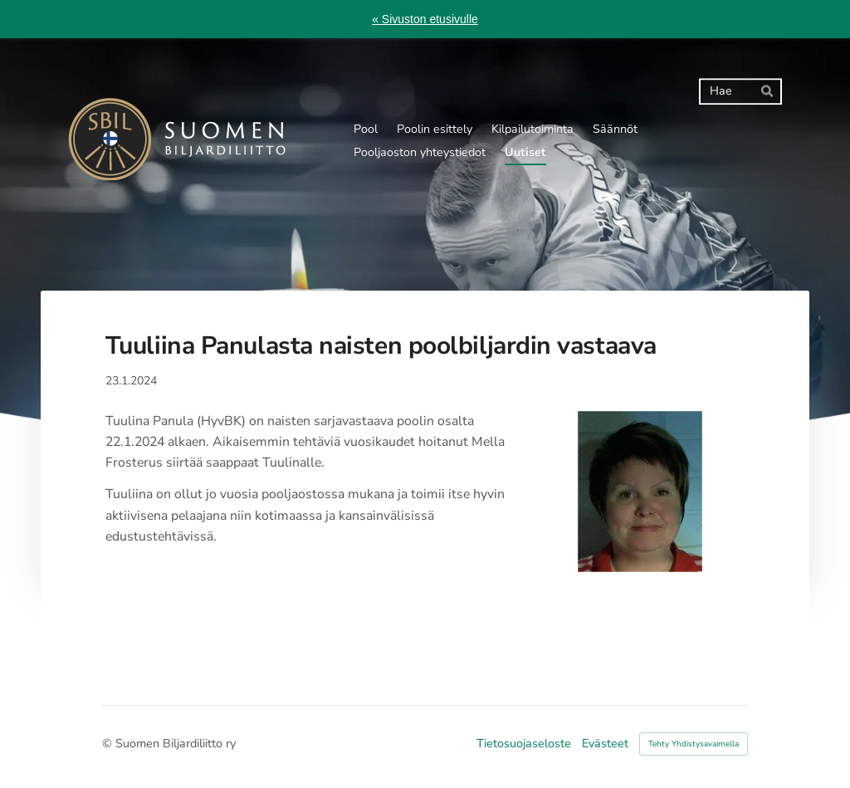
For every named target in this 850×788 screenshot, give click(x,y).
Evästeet (605, 744)
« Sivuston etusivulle (425, 19)
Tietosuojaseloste (523, 744)
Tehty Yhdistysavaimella (693, 744)
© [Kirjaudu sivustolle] (108, 743)
